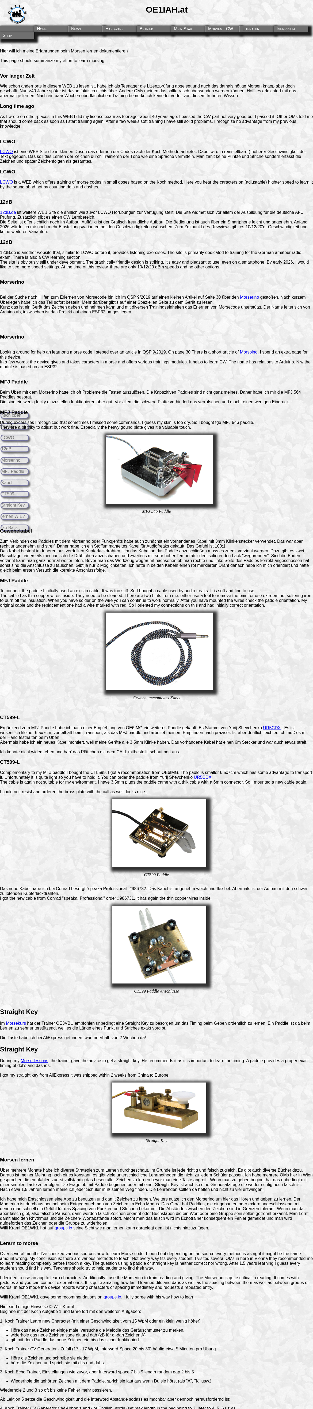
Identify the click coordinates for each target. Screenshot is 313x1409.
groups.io (63, 1228)
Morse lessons (34, 1060)
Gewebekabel (16, 531)
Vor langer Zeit (17, 76)
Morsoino (249, 352)
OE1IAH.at (167, 9)
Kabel (6, 482)
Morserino (10, 460)
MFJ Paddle (12, 471)
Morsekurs (16, 1023)
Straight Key (13, 505)
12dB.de (8, 212)
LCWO (7, 437)
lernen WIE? (13, 516)
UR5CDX (272, 728)
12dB (6, 449)
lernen (26, 1160)
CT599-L (9, 494)
